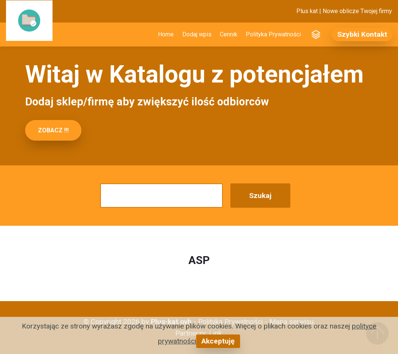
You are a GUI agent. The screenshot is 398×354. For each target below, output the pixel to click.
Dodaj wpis (197, 34)
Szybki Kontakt (362, 34)
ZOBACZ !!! (53, 130)
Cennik (228, 34)
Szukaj (260, 195)
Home (166, 34)
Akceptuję (217, 341)
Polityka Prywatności (273, 34)
